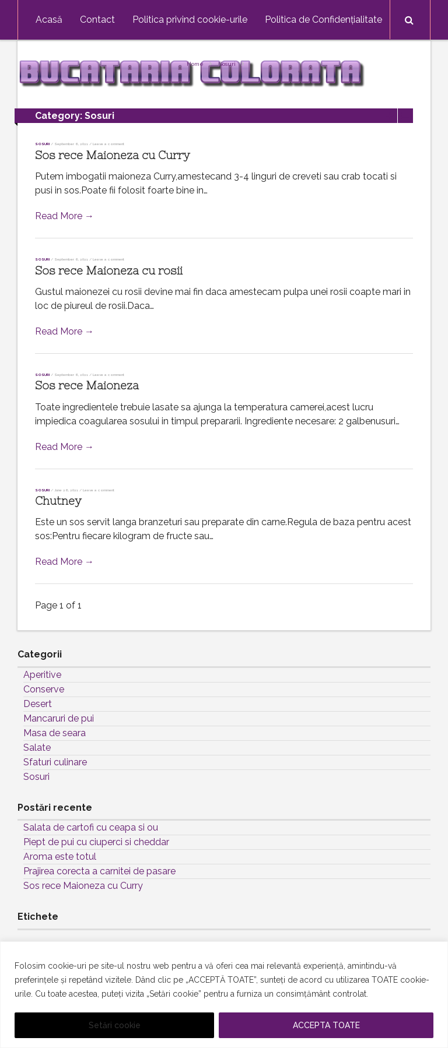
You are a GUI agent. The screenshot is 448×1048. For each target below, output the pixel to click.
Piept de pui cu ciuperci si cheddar (96, 841)
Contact (97, 19)
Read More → (64, 215)
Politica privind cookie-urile (189, 19)
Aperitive (42, 674)
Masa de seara (54, 732)
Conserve (43, 689)
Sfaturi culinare (55, 762)
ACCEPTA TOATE (326, 1025)
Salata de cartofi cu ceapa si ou (90, 827)
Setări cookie (115, 1025)
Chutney (58, 501)
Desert (37, 703)
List (405, 115)
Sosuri (227, 64)
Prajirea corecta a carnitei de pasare (99, 871)
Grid (390, 115)
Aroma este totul (59, 856)
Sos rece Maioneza (87, 385)
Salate (37, 747)
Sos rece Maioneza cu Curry (112, 155)
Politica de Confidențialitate (323, 19)
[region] (224, 994)
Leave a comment (108, 144)
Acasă (49, 19)
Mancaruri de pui (58, 718)
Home (195, 64)
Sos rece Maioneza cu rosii (109, 271)
